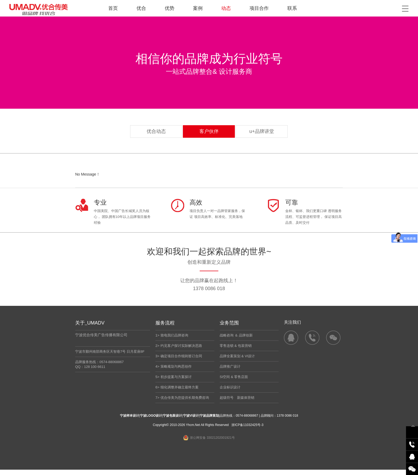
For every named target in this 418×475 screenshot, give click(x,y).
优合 (141, 8)
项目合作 (259, 8)
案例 (198, 8)
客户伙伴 (209, 131)
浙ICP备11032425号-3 (247, 425)
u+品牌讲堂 (261, 131)
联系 (292, 8)
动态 (226, 8)
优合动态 (156, 131)
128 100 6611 (94, 367)
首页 (113, 8)
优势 (169, 8)
